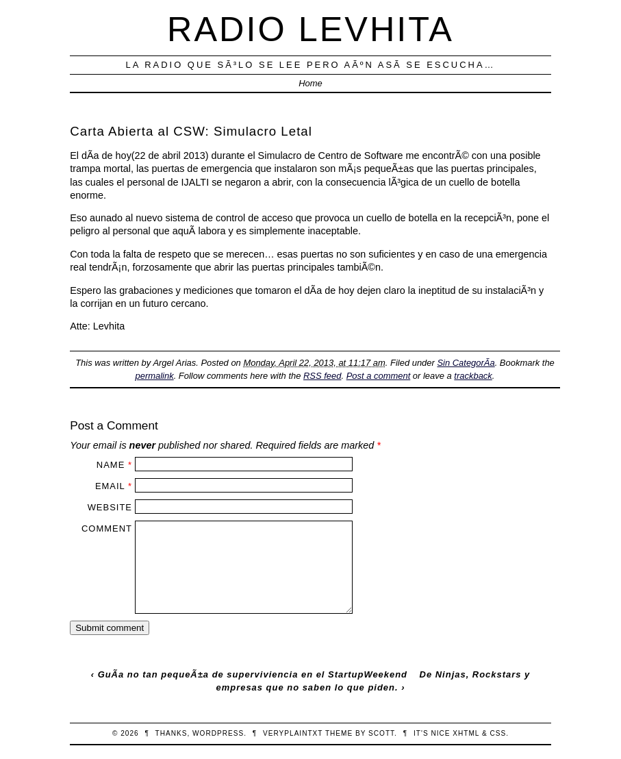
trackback (473, 376)
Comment (106, 528)
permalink (155, 376)
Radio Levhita (310, 29)
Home (310, 83)
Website (110, 507)
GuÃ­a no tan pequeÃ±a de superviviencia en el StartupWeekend (252, 674)
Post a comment (378, 376)
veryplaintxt (292, 733)
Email (110, 486)
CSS (498, 733)
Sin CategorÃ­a (465, 363)
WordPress (218, 733)
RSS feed (322, 376)
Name (111, 465)
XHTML (466, 733)
